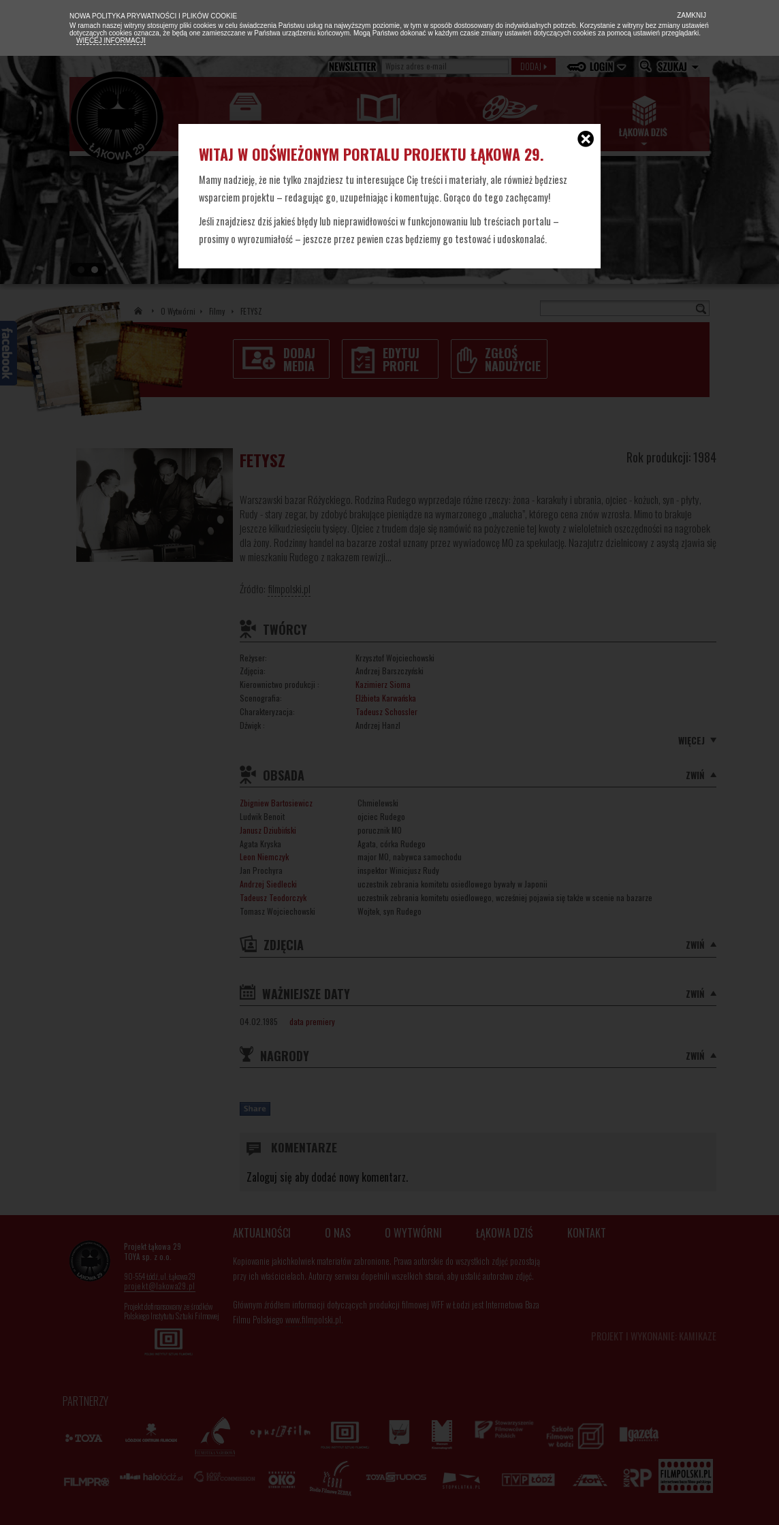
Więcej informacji (111, 40)
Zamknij (690, 15)
